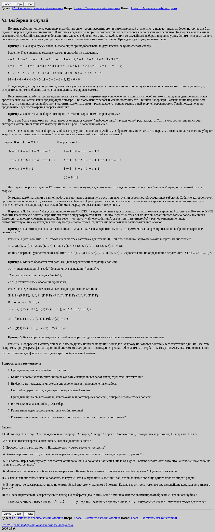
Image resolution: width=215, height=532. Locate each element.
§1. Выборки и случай (25, 20)
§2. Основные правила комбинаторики (37, 8)
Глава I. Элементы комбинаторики (97, 8)
